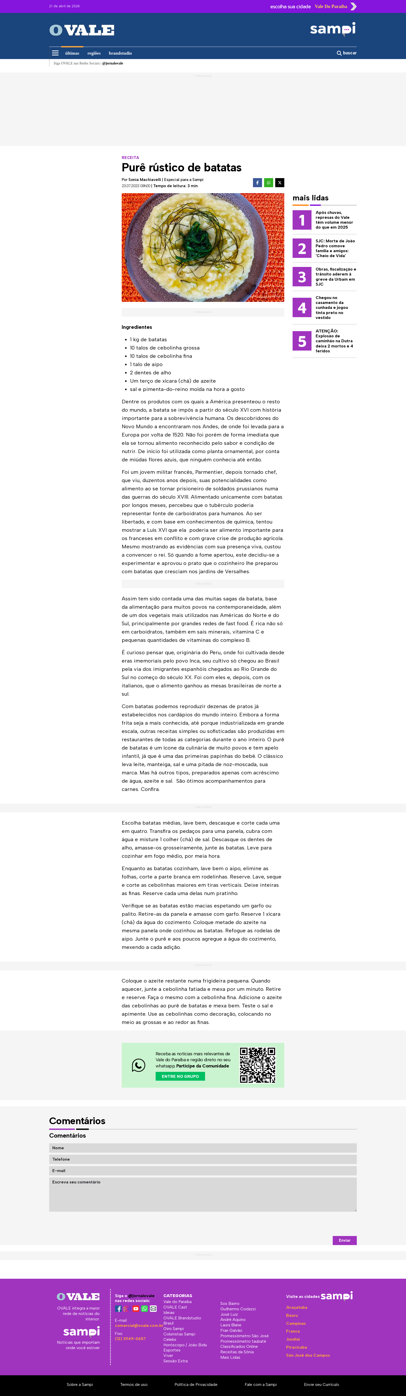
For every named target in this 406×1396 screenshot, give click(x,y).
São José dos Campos (308, 1355)
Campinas (296, 1323)
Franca (293, 1331)
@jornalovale (141, 1295)
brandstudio (120, 53)
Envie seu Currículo (321, 1384)
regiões (94, 53)
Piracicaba (296, 1347)
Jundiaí (293, 1339)
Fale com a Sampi (261, 1384)
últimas (72, 53)
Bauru (292, 1315)
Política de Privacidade (196, 1384)
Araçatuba (296, 1307)
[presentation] (317, 1224)
